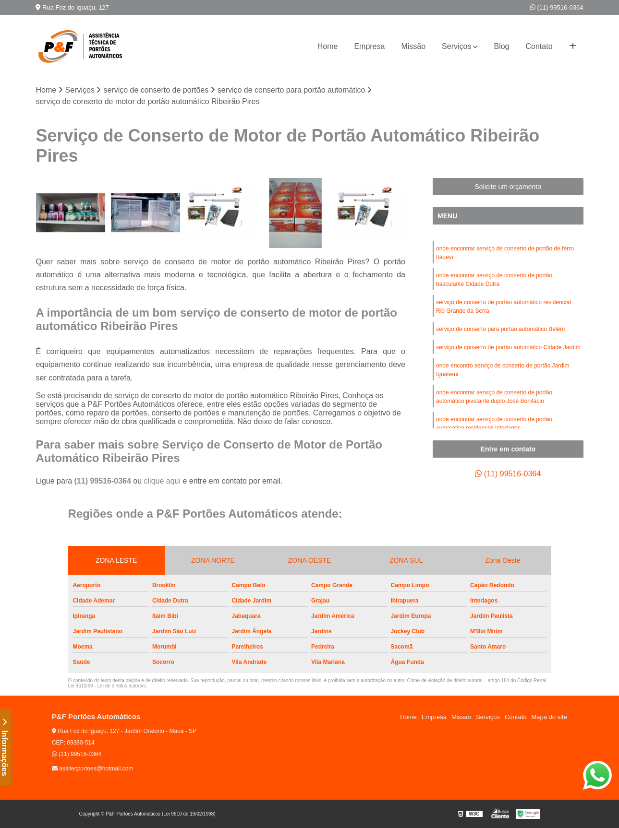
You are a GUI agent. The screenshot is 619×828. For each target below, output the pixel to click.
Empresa (369, 46)
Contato (539, 46)
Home (327, 46)
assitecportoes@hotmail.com (93, 768)
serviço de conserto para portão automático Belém (500, 329)
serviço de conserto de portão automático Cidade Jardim (508, 347)
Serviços (456, 46)
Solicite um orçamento (508, 186)
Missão (413, 46)
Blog (501, 46)
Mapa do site (549, 717)
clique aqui (162, 481)
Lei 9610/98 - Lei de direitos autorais (107, 685)
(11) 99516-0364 (556, 7)
